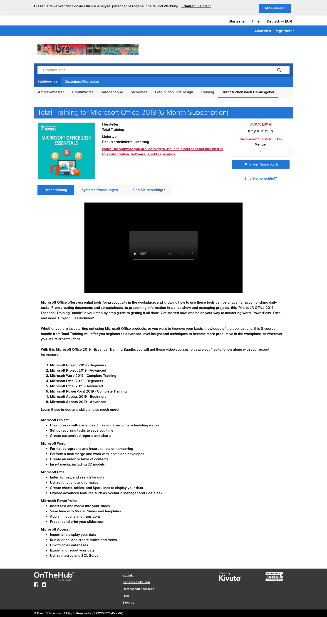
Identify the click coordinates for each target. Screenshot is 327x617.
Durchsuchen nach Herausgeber (248, 92)
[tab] (55, 190)
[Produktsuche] (153, 70)
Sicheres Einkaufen (136, 582)
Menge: (261, 144)
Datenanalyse (112, 92)
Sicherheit (139, 92)
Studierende (47, 81)
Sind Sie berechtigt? (260, 178)
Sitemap (128, 602)
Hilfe (256, 21)
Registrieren (285, 31)
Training (207, 92)
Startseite (237, 21)
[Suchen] (279, 70)
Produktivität (82, 92)
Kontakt (128, 575)
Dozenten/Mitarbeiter (81, 81)
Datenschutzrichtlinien (138, 589)
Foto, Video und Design (174, 92)
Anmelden (262, 31)
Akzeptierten (278, 7)
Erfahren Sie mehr (196, 6)
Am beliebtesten (51, 92)
